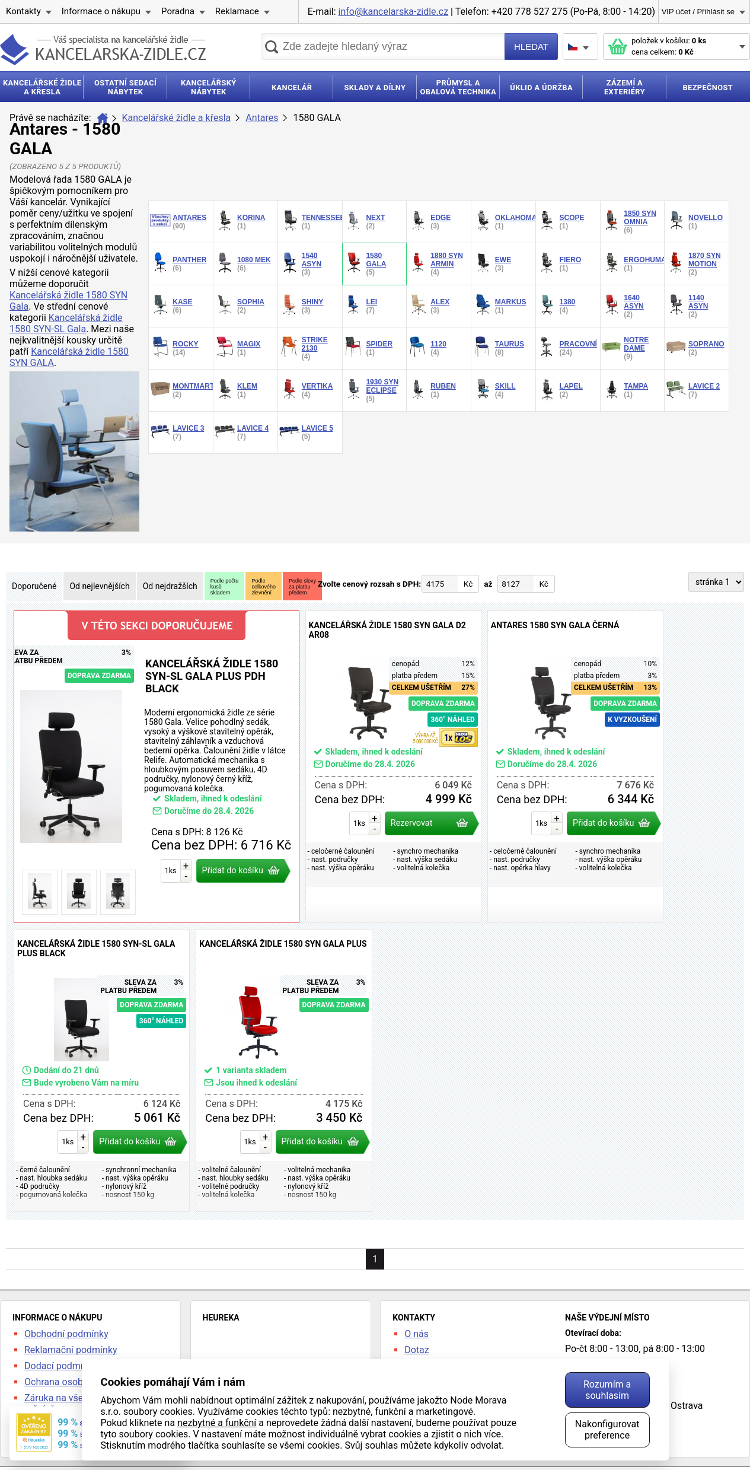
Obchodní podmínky (66, 1333)
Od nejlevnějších (99, 586)
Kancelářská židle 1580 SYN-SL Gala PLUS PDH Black (156, 766)
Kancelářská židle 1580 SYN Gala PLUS (283, 1070)
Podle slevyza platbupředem (302, 587)
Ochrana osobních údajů (75, 1382)
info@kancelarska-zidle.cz (394, 11)
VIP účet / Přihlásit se (698, 11)
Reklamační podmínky (70, 1350)
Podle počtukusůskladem (224, 587)
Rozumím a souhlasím (607, 1390)
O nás (416, 1333)
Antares (261, 117)
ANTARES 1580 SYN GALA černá (575, 766)
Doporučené (34, 586)
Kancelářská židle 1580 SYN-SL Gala (66, 323)
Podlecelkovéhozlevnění (263, 587)
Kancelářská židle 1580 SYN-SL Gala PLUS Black (101, 1070)
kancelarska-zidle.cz (103, 49)
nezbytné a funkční (216, 1422)
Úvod (102, 118)
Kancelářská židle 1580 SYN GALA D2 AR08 (393, 766)
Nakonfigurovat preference (607, 1429)
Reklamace (237, 11)
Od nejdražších (170, 586)
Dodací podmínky (60, 1366)
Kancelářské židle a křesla (176, 117)
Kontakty (23, 11)
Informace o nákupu (101, 11)
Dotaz (416, 1350)
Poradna (177, 11)
